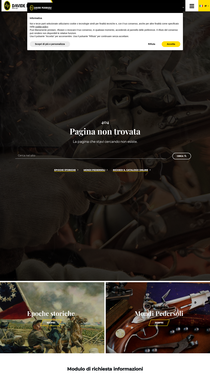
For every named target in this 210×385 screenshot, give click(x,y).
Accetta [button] (171, 44)
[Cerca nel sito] (90, 155)
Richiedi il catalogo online (130, 170)
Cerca (181, 156)
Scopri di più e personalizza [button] (50, 44)
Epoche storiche (65, 170)
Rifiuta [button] (151, 44)
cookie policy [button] (41, 26)
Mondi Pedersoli (94, 170)
